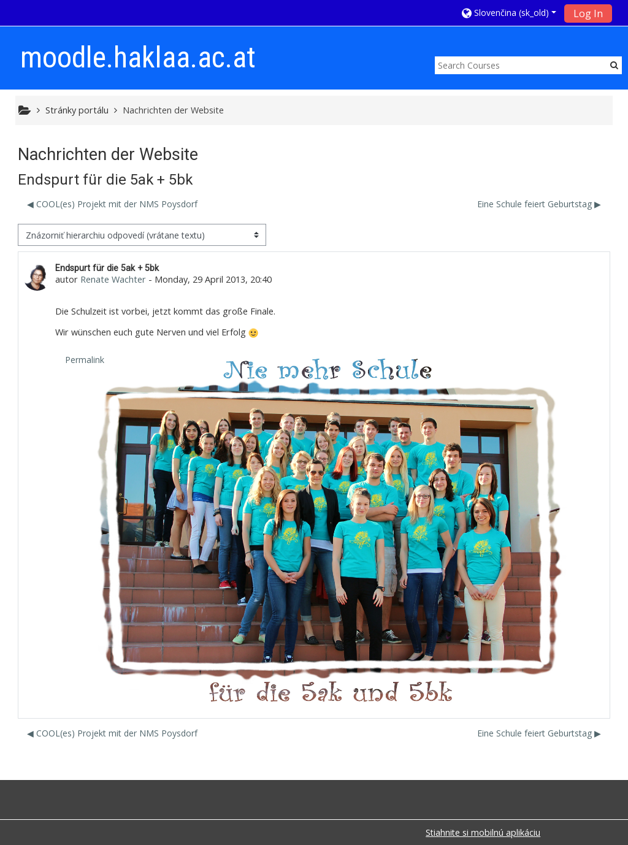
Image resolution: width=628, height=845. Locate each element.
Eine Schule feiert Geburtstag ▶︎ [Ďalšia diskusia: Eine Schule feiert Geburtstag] (539, 204)
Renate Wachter (113, 279)
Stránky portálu (77, 110)
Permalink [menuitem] (84, 359)
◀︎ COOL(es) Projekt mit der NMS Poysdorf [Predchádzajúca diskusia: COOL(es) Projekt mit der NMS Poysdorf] (112, 204)
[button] (509, 12)
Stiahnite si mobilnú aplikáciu (483, 832)
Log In (588, 13)
